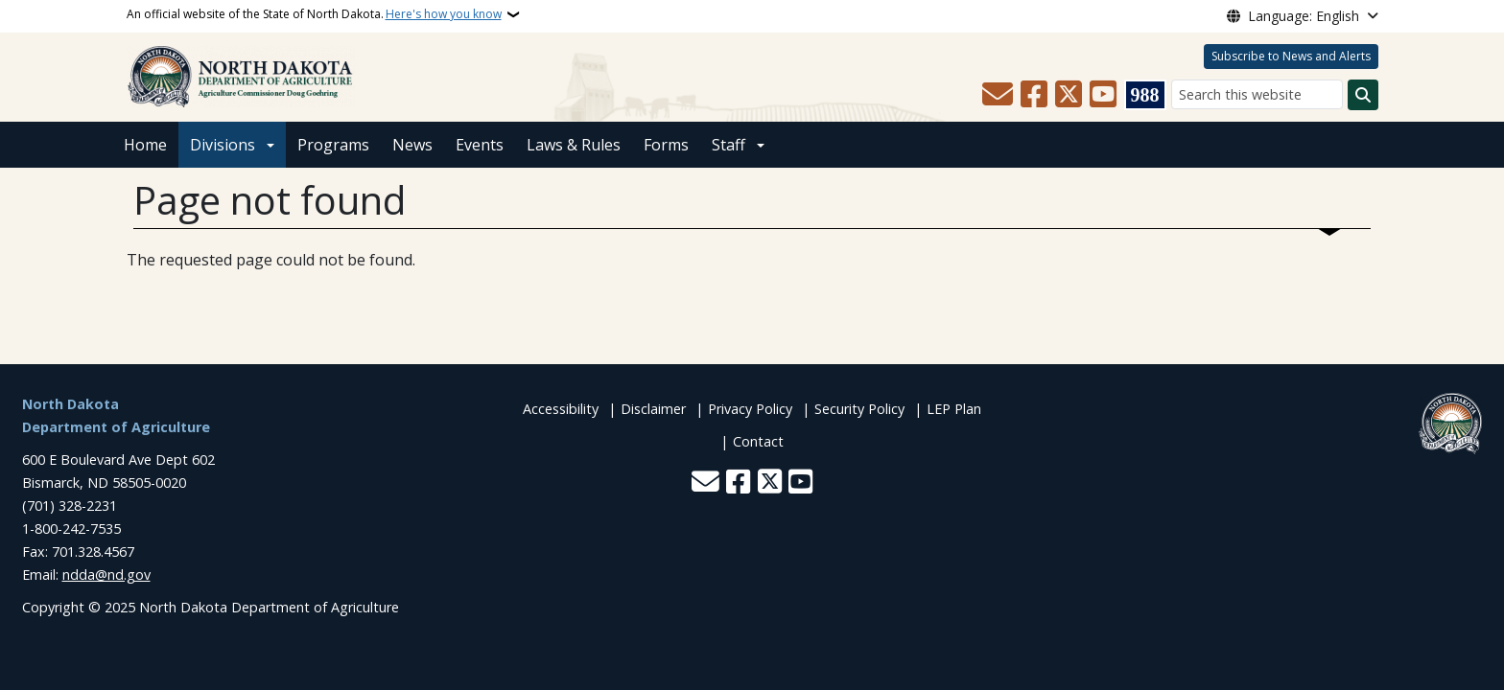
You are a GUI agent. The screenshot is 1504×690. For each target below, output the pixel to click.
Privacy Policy (750, 409)
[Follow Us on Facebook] (1034, 95)
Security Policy (859, 409)
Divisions (222, 144)
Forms (666, 144)
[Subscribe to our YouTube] (1103, 95)
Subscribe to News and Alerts (1291, 56)
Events (480, 144)
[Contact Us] (997, 95)
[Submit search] (1363, 95)
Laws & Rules (574, 144)
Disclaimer (653, 409)
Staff (728, 144)
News (412, 144)
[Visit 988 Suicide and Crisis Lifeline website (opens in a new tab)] (1145, 95)
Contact (758, 441)
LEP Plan (954, 409)
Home (145, 144)
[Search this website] (1257, 94)
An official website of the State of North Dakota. (314, 14)
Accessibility (561, 409)
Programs (333, 144)
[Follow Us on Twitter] (1068, 95)
